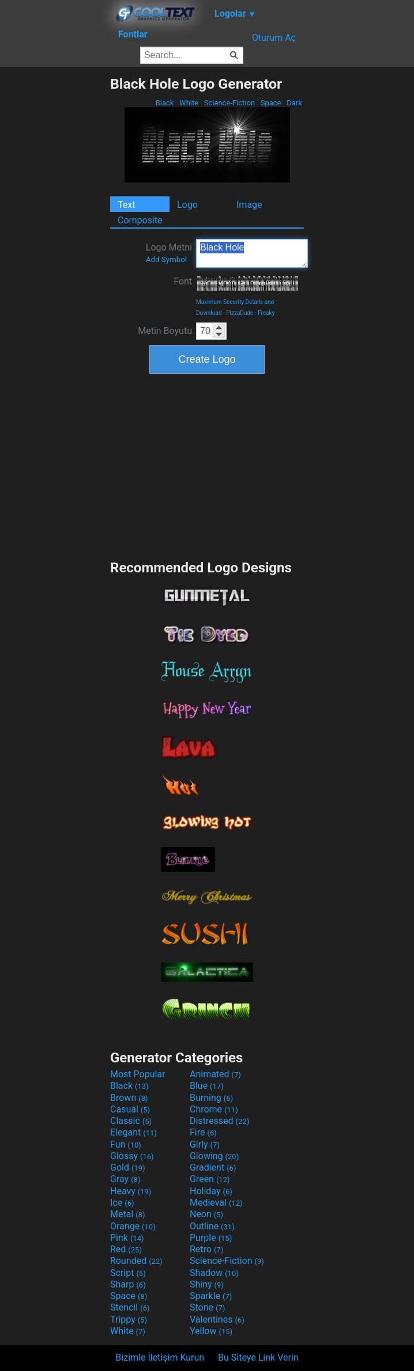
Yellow (211, 1331)
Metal (127, 1214)
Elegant (133, 1132)
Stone (207, 1307)
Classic (131, 1120)
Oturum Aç (274, 37)
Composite (140, 220)
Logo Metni (169, 253)
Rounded (136, 1260)
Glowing (214, 1155)
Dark (294, 102)
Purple (211, 1237)
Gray (125, 1178)
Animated (215, 1074)
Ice (122, 1202)
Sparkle (211, 1295)
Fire (203, 1132)
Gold (127, 1167)
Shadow (214, 1272)
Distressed (219, 1120)
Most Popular (137, 1074)
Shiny (207, 1284)
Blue (207, 1085)
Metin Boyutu (165, 330)
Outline (212, 1226)
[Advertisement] (55, 248)
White (189, 102)
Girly (205, 1144)
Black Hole (252, 253)
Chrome (214, 1109)
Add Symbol (166, 259)
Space (270, 102)
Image (249, 204)
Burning (211, 1097)
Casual (130, 1109)
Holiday (211, 1191)
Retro (206, 1249)
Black (164, 102)
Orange (133, 1226)
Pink (127, 1237)
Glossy (132, 1155)
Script (128, 1272)
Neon (206, 1214)
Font (183, 281)
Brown (129, 1097)
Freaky (266, 313)
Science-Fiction (229, 102)
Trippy (128, 1319)
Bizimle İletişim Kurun (159, 1357)
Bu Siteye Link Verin (258, 1357)
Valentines (217, 1319)
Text (126, 204)
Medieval (216, 1202)
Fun (125, 1144)
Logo (187, 204)
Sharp (128, 1284)
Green (210, 1178)
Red (126, 1249)
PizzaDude (239, 313)
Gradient (213, 1167)
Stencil (129, 1307)
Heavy (130, 1191)
